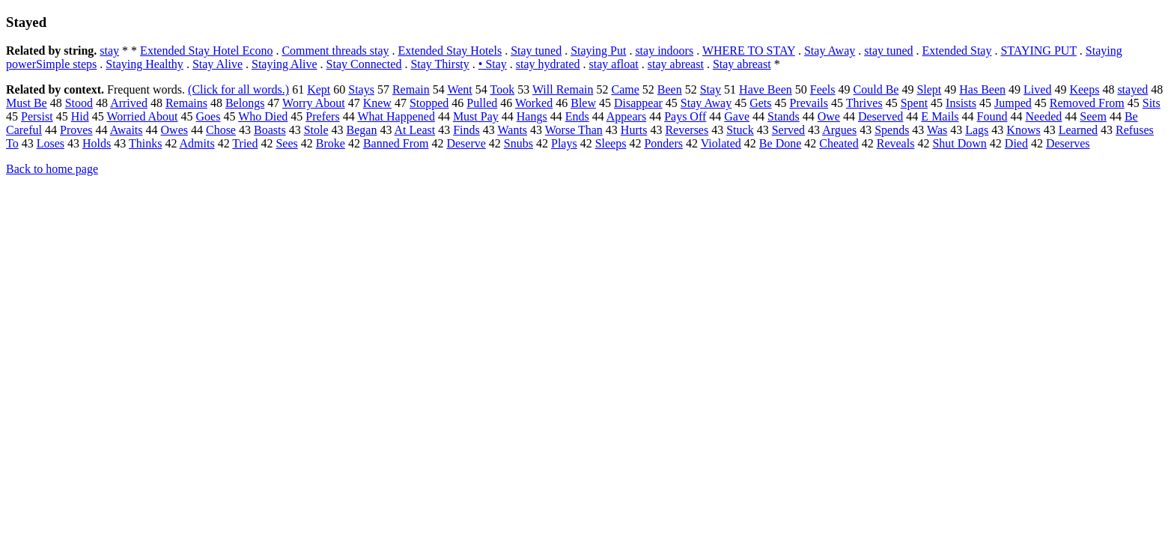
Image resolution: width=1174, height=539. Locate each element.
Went (459, 89)
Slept (928, 89)
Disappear (638, 103)
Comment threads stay (335, 50)
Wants (512, 130)
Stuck (739, 130)
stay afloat (614, 64)
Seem (1093, 116)
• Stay (492, 64)
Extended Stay (957, 50)
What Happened (396, 116)
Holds (96, 143)
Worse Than (574, 130)
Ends (577, 116)
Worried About (141, 116)
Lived (1037, 89)
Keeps (1084, 89)
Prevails (808, 103)
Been (669, 89)
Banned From (396, 143)
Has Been (982, 89)
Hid (80, 116)
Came (625, 89)
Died (1016, 143)
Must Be (26, 103)
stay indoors (664, 50)
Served (788, 130)
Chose (221, 130)
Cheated (838, 143)
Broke (330, 143)
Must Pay (476, 116)
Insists (961, 103)
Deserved (880, 116)
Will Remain (563, 89)
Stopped (429, 103)
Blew (583, 103)
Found (992, 116)
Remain (411, 89)
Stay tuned (536, 50)
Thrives (864, 103)
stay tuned (888, 50)
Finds (466, 130)
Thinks (145, 143)
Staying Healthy (144, 64)
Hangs (532, 116)
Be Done (780, 143)
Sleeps (611, 143)
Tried (245, 143)
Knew (377, 103)
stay (109, 50)
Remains (186, 103)
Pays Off (685, 116)
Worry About (313, 103)
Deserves (1068, 143)
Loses (50, 143)
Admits (197, 143)
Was (937, 130)
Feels (823, 89)
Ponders (663, 143)
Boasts (270, 130)
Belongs (244, 103)
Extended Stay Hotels (450, 50)
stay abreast (676, 64)
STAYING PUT (1038, 50)
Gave (736, 116)
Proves (76, 130)
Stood (79, 103)
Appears (626, 116)
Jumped (1013, 103)
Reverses (686, 130)
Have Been (765, 89)
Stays (361, 89)
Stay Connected (364, 64)
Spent (914, 103)
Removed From (1087, 103)
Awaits (126, 130)
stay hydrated (548, 64)
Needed (1043, 116)
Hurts (634, 130)
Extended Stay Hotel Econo (206, 50)
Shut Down (959, 143)
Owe (829, 116)
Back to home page (52, 168)
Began (362, 130)
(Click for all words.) (238, 89)
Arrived (128, 103)
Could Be (876, 89)
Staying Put (598, 50)
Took (502, 89)
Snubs (518, 143)
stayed (1132, 89)
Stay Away (829, 50)
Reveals (896, 143)
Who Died (263, 116)
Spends (892, 130)
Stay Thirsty (439, 64)
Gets (760, 103)
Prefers (322, 116)
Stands (783, 116)
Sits (1152, 103)
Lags (976, 130)
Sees (286, 143)
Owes (174, 130)
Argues (839, 130)
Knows (1023, 130)
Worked (534, 103)
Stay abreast (742, 64)
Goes (208, 116)
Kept (318, 89)
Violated (721, 143)
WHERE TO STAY (748, 50)
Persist (37, 116)
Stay (710, 89)
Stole (316, 130)
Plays (564, 143)
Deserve (465, 143)
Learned (1078, 130)
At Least (415, 130)
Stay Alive (217, 64)
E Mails (939, 116)
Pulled (481, 103)
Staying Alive (284, 64)
